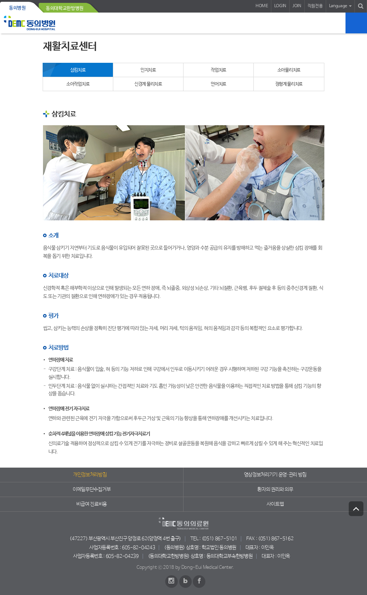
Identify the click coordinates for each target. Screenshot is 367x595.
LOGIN (280, 6)
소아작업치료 (77, 84)
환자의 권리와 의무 (275, 489)
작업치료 (218, 70)
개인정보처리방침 (89, 475)
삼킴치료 (78, 70)
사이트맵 (275, 504)
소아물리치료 (288, 70)
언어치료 (218, 84)
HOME (262, 6)
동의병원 (17, 8)
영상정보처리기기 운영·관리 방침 (275, 475)
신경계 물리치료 (148, 84)
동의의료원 (30, 23)
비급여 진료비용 (91, 504)
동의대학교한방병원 (65, 8)
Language (338, 6)
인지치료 (148, 70)
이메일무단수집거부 (91, 489)
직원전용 (315, 6)
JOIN (296, 6)
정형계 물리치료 (289, 84)
